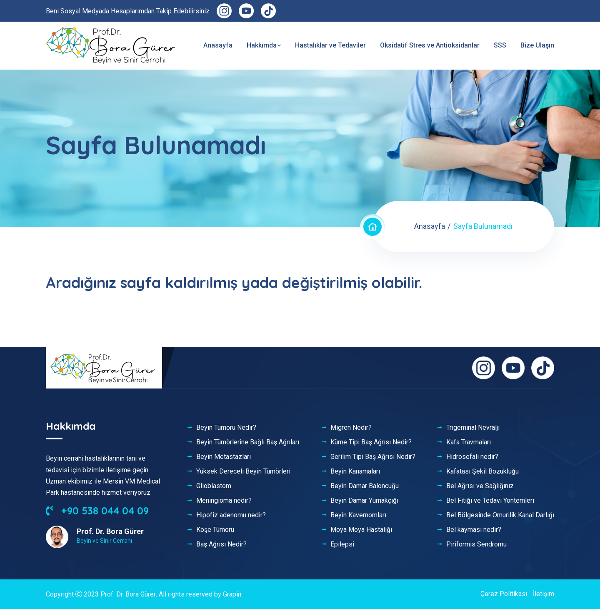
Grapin (231, 594)
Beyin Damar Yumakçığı (364, 500)
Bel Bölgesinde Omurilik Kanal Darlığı (500, 515)
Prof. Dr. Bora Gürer (127, 594)
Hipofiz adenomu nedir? (231, 515)
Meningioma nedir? (224, 500)
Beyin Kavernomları (358, 515)
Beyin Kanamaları (355, 471)
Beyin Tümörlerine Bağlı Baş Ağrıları (247, 442)
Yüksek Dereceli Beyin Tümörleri (243, 471)
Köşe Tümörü (215, 529)
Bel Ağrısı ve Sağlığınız (480, 486)
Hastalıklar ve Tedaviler (330, 45)
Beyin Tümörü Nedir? (226, 427)
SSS (500, 45)
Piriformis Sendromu (476, 544)
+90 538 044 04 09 (97, 510)
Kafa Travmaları (468, 442)
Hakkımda (262, 45)
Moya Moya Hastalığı (361, 529)
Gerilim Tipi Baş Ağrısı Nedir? (372, 457)
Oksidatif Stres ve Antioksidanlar (430, 45)
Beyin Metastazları (223, 457)
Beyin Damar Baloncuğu (364, 486)
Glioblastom (213, 486)
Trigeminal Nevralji (473, 427)
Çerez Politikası (503, 594)
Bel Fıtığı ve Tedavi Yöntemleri (490, 500)
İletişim (543, 594)
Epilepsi (342, 544)
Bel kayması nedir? (473, 529)
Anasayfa (217, 45)
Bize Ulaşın (537, 45)
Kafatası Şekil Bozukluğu (482, 471)
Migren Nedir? (351, 427)
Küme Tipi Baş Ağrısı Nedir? (371, 442)
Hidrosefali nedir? (472, 457)
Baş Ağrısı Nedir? (221, 544)
